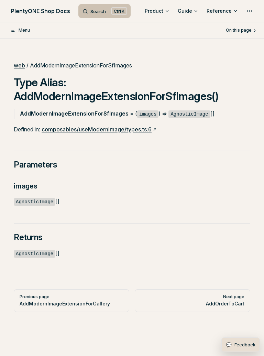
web (19, 65)
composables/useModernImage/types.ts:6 (97, 129)
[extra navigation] (249, 11)
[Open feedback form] (240, 344)
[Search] (104, 11)
